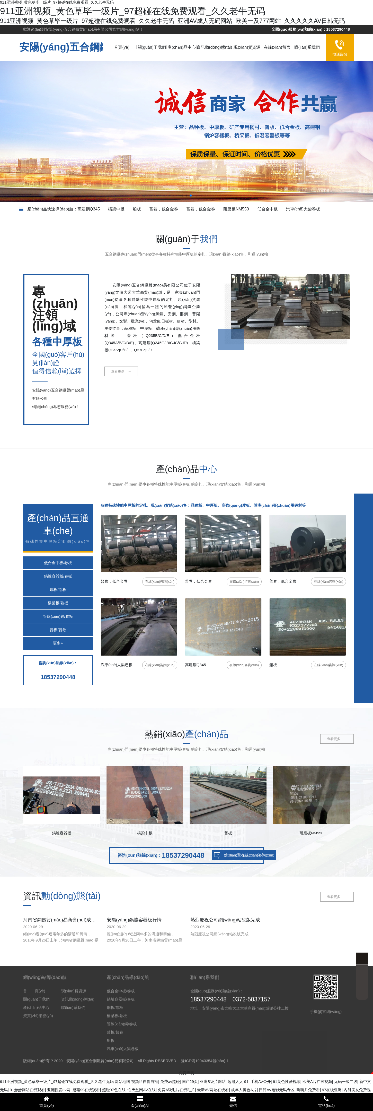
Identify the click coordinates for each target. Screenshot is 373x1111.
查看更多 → (121, 371)
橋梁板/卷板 (58, 603)
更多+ (58, 643)
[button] (182, 195)
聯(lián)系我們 (307, 47)
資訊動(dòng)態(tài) (214, 47)
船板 (137, 209)
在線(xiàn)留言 (277, 47)
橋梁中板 (116, 209)
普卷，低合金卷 (163, 209)
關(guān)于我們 (152, 47)
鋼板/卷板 (58, 589)
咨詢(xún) (159, 581)
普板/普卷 (58, 629)
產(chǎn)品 (140, 1102)
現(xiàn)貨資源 (247, 47)
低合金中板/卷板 (58, 563)
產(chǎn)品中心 (181, 47)
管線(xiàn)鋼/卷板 (58, 616)
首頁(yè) (121, 47)
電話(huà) (326, 1102)
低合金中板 (267, 209)
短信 (233, 1102)
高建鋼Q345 (88, 209)
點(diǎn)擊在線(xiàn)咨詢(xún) (262, 856)
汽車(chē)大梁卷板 (303, 209)
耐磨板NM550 (236, 209)
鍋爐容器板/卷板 (58, 576)
